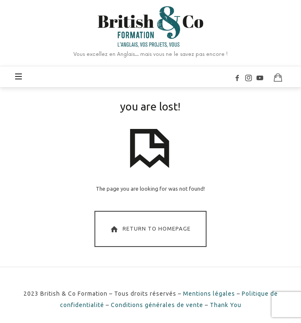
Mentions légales (209, 293)
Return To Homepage (150, 229)
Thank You (225, 305)
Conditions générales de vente (157, 305)
